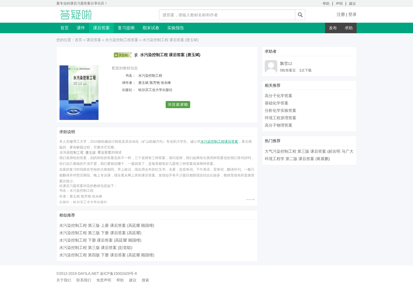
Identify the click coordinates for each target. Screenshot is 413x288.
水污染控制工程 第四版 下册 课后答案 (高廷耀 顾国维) (106, 255)
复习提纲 (126, 28)
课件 (81, 28)
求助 (349, 28)
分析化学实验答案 (280, 110)
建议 (352, 4)
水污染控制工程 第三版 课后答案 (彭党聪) (95, 247)
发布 (333, 28)
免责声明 (103, 280)
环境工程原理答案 (280, 118)
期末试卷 (150, 28)
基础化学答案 (276, 103)
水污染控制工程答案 (121, 40)
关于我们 (63, 280)
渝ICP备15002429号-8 (118, 273)
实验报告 (175, 28)
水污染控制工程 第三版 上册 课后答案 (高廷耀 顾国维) (106, 225)
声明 (339, 4)
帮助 (326, 4)
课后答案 (101, 28)
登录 (352, 14)
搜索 (145, 280)
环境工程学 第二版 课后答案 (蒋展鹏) (297, 158)
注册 (341, 14)
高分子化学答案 (278, 95)
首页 (64, 28)
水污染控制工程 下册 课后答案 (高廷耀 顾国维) (100, 240)
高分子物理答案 (278, 125)
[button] (178, 104)
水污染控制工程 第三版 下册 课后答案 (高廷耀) (100, 233)
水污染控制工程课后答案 (219, 141)
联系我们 (83, 280)
